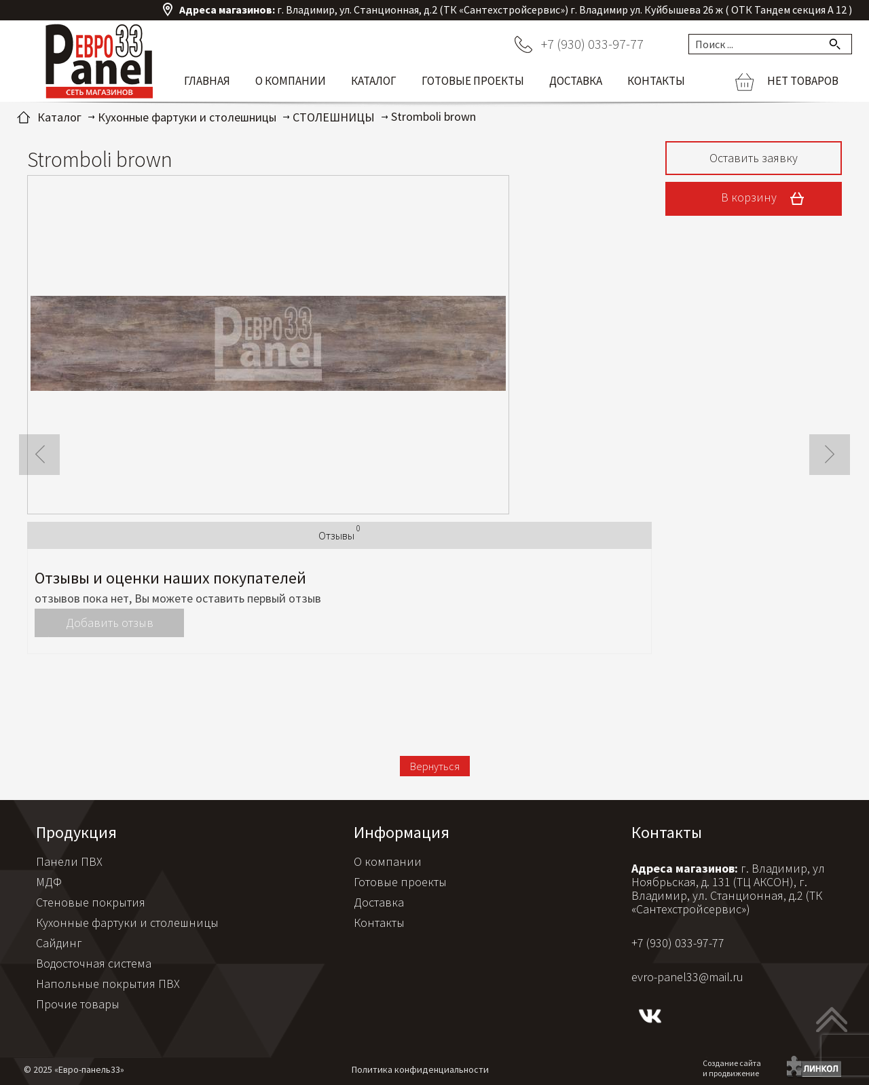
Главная (207, 80)
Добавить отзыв (109, 622)
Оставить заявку (753, 158)
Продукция (76, 832)
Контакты (656, 80)
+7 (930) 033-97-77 (592, 43)
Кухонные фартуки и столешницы (127, 922)
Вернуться (435, 766)
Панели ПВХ (69, 861)
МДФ (49, 882)
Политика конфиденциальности (420, 1069)
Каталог (373, 80)
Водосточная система (93, 963)
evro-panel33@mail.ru (687, 977)
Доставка (575, 80)
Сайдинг (59, 943)
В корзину (767, 199)
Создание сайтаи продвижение (732, 1068)
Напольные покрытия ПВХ (108, 983)
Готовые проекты (473, 80)
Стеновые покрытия (90, 902)
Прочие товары (77, 1004)
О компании (290, 80)
